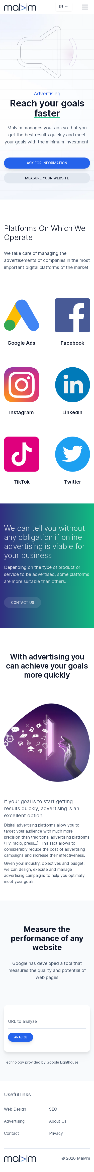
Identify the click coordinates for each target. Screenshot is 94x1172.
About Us (57, 1121)
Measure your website (47, 178)
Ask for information (47, 163)
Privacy (56, 1133)
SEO (53, 1109)
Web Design (15, 1109)
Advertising (14, 1121)
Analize (20, 1037)
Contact (11, 1133)
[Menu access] (85, 7)
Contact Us (22, 602)
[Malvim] (20, 7)
